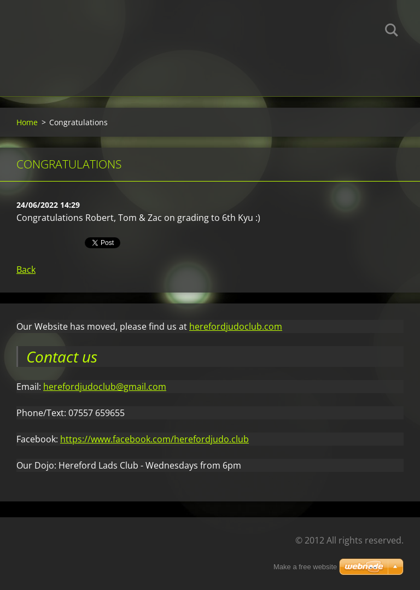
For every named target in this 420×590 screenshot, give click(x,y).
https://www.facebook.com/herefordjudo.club (154, 439)
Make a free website (305, 567)
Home (27, 122)
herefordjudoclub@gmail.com (104, 387)
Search (391, 32)
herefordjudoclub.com (235, 326)
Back (26, 270)
